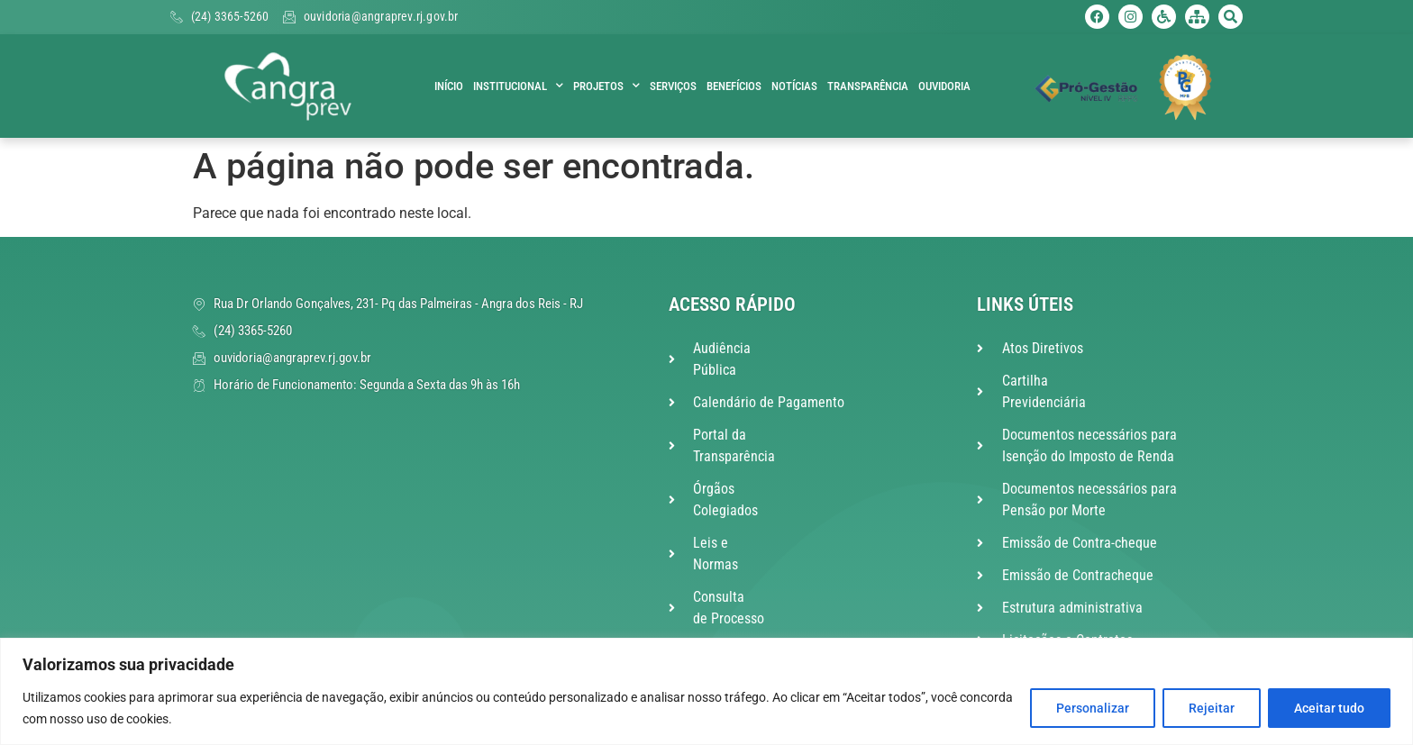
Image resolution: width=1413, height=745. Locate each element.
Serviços (673, 86)
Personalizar (1092, 708)
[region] (706, 691)
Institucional (518, 86)
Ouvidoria (944, 86)
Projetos (606, 86)
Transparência (867, 86)
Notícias (794, 86)
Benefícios (733, 86)
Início (448, 86)
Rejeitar (1212, 708)
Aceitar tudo (1329, 708)
